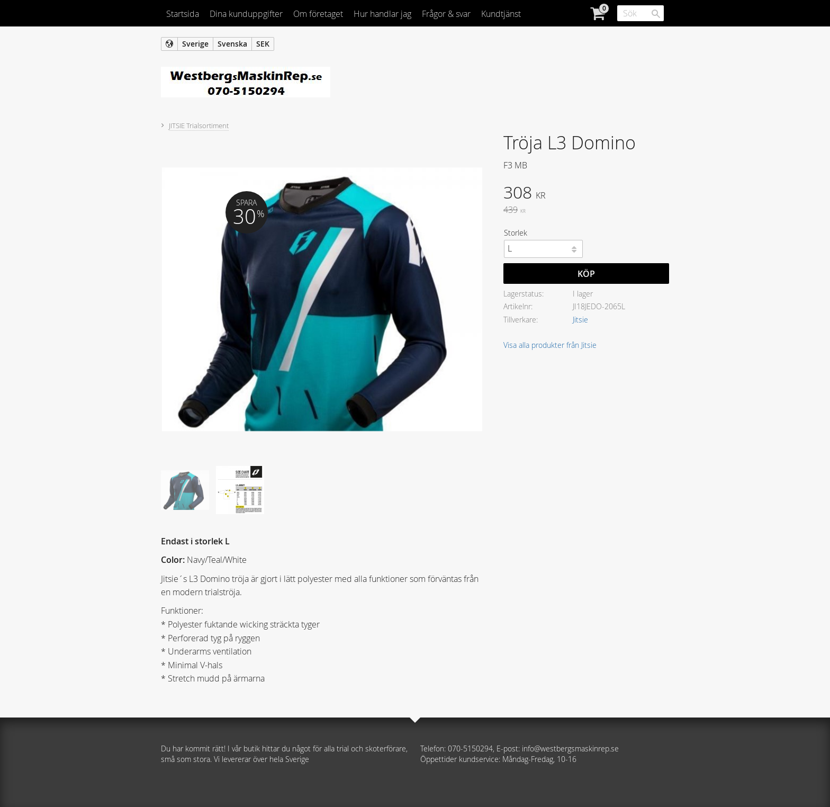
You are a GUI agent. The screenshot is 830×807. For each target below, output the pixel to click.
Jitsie (580, 320)
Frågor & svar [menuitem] (446, 14)
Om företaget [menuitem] (318, 14)
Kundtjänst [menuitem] (501, 14)
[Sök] (656, 14)
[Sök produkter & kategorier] (640, 13)
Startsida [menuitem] (182, 14)
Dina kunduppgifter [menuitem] (246, 14)
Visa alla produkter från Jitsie (550, 345)
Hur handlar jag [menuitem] (382, 14)
